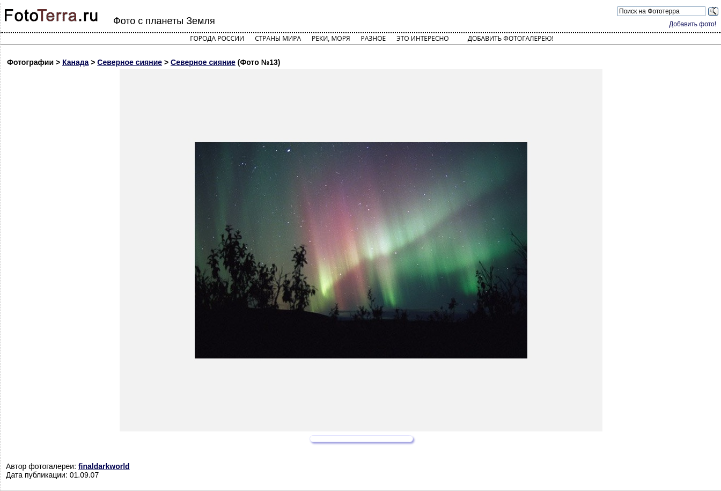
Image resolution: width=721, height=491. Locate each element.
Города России (217, 38)
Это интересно (422, 38)
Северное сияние (129, 62)
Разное (373, 38)
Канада (75, 62)
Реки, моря (331, 38)
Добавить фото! (692, 24)
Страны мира (278, 38)
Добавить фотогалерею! (511, 38)
